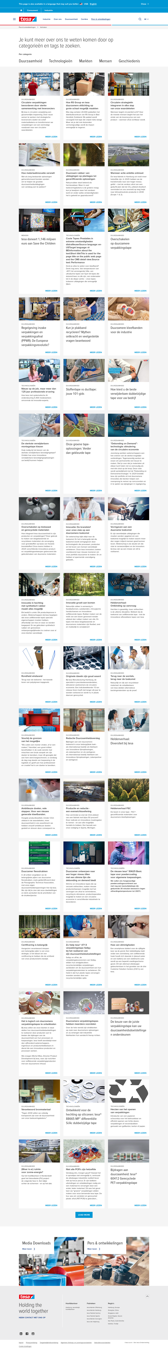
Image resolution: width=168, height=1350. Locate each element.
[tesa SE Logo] (28, 19)
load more (84, 1215)
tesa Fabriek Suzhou (93, 1313)
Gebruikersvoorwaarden (102, 1342)
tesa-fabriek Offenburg (94, 1307)
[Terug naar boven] (147, 1296)
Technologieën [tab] (62, 60)
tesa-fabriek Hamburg (94, 1310)
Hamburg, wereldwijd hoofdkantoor (73, 1308)
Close (145, 4)
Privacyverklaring (31, 1342)
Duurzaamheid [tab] (32, 60)
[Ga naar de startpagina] (21, 10)
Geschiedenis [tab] (131, 60)
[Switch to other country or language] (146, 19)
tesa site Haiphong (93, 1321)
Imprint (21, 1342)
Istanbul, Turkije (113, 1324)
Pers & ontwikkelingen (27, 27)
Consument (32, 10)
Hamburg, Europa (114, 1307)
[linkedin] (21, 1334)
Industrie (49, 10)
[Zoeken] (140, 19)
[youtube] (33, 1334)
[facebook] (27, 1334)
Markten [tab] (87, 60)
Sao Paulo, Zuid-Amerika (116, 1321)
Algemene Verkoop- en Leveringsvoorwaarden (76, 1342)
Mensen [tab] (107, 60)
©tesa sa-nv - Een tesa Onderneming (136, 1342)
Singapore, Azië (113, 1313)
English (93, 4)
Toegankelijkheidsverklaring (49, 1342)
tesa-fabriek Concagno (94, 1319)
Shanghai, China (113, 1310)
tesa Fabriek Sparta (93, 1316)
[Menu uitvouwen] (14, 19)
